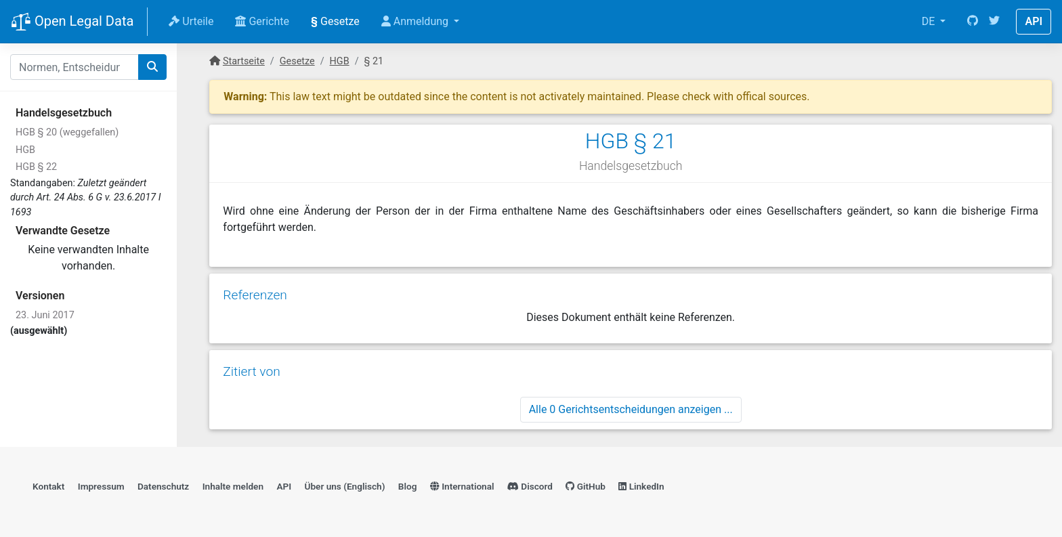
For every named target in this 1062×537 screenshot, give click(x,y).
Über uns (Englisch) (345, 486)
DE (930, 21)
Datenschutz (163, 486)
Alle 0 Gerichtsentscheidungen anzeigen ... (631, 409)
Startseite (244, 61)
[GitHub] (972, 21)
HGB (25, 150)
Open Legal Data (72, 22)
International (462, 486)
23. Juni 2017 (45, 315)
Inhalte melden (233, 486)
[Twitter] (994, 21)
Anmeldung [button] (416, 21)
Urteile (191, 21)
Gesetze (335, 21)
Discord (530, 486)
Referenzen (255, 295)
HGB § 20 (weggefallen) (67, 132)
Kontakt (48, 486)
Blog (407, 486)
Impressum (101, 486)
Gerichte (262, 21)
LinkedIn (641, 486)
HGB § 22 (36, 167)
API (1033, 21)
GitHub (586, 486)
